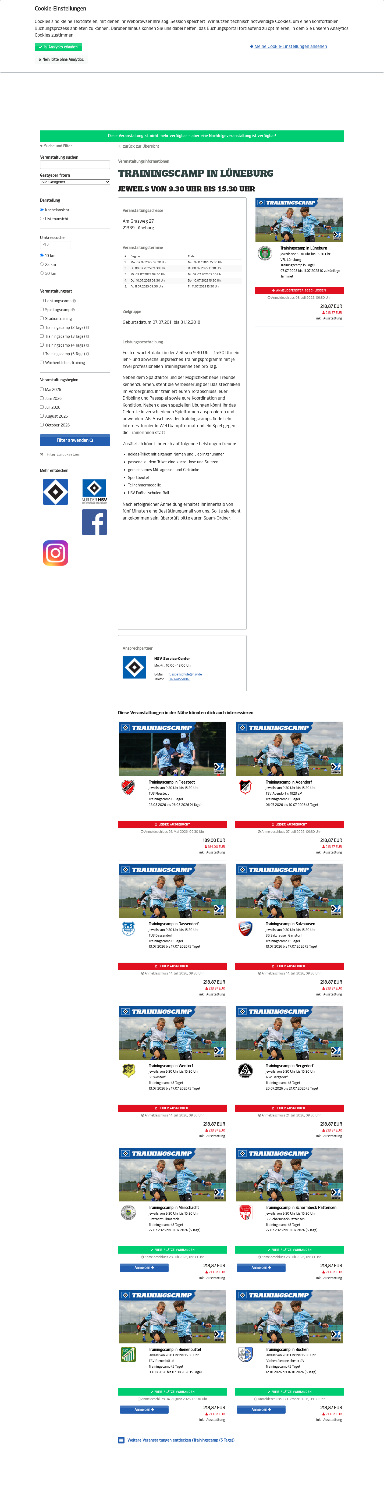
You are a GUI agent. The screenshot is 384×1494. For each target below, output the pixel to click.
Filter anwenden (75, 440)
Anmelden (144, 1268)
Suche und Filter (58, 146)
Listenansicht (54, 219)
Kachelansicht (54, 210)
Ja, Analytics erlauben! (58, 47)
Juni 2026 (51, 398)
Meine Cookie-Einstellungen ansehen (288, 46)
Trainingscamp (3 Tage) (64, 336)
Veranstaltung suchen (75, 158)
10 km (47, 256)
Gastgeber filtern (75, 178)
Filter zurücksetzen (63, 454)
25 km (48, 264)
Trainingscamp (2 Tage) (64, 327)
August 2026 (54, 416)
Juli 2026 (50, 407)
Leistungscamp (58, 301)
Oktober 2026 (55, 425)
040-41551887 (179, 679)
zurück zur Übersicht (141, 146)
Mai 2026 (50, 389)
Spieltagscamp (57, 310)
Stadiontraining (56, 318)
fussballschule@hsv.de (185, 674)
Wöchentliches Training (62, 363)
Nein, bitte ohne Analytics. (61, 60)
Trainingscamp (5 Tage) (64, 354)
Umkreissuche (55, 239)
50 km (48, 273)
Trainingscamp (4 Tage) (64, 345)
